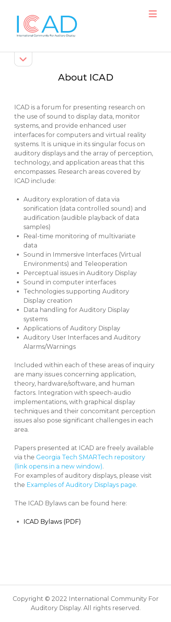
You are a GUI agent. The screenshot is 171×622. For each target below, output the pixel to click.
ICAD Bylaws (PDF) (52, 521)
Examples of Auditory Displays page (81, 484)
